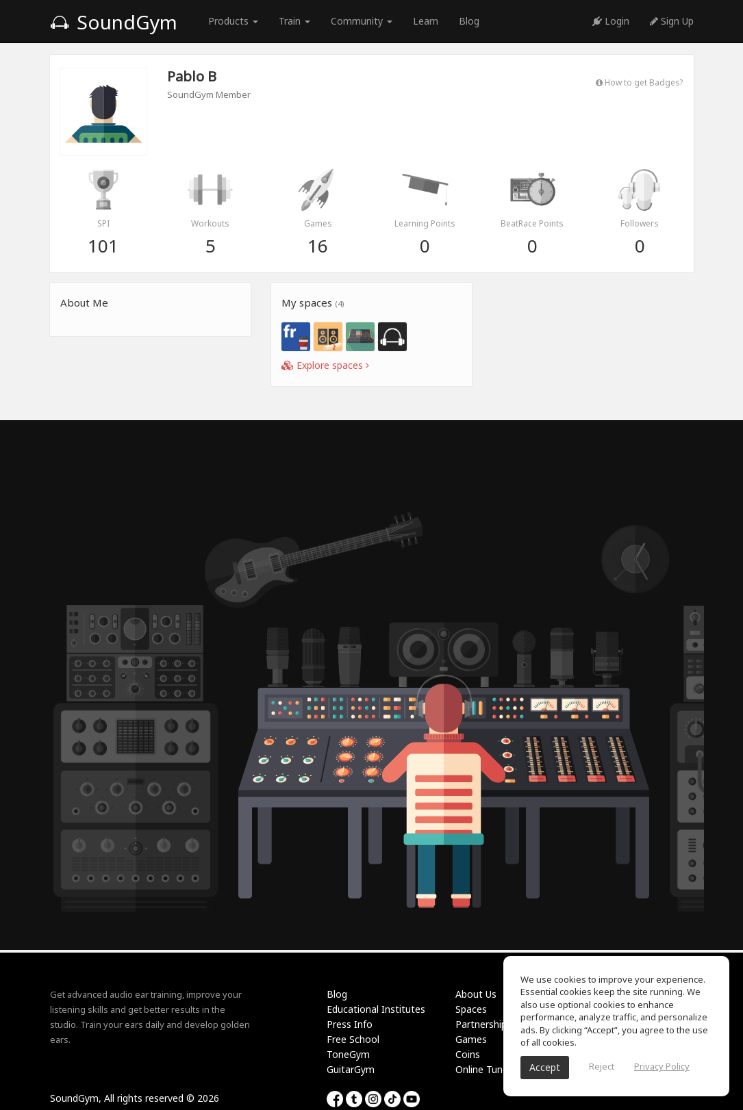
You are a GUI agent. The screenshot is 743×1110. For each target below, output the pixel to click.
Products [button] (233, 20)
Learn (425, 20)
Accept (544, 1067)
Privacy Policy (662, 1066)
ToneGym (348, 1054)
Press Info (350, 1024)
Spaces (471, 1009)
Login (610, 20)
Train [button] (294, 20)
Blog (469, 20)
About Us (475, 994)
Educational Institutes (376, 1009)
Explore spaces (325, 365)
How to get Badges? (639, 82)
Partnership (481, 1024)
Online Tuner (483, 1069)
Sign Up (672, 20)
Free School (353, 1039)
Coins (467, 1054)
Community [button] (361, 20)
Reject (601, 1066)
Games (471, 1039)
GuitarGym (351, 1069)
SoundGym (113, 22)
